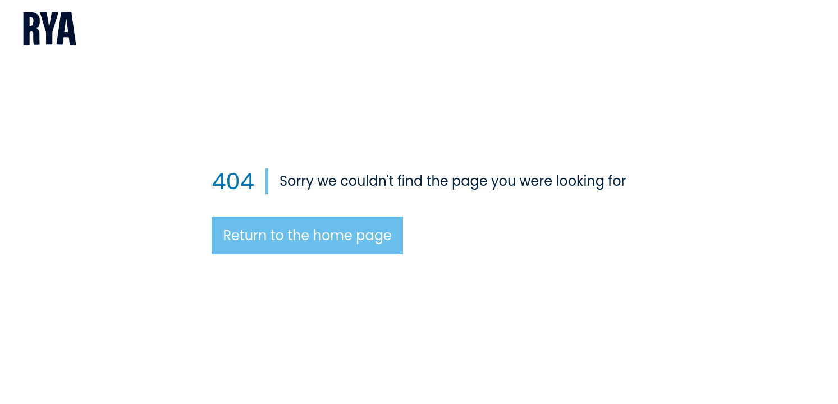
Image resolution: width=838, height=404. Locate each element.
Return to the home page (307, 235)
